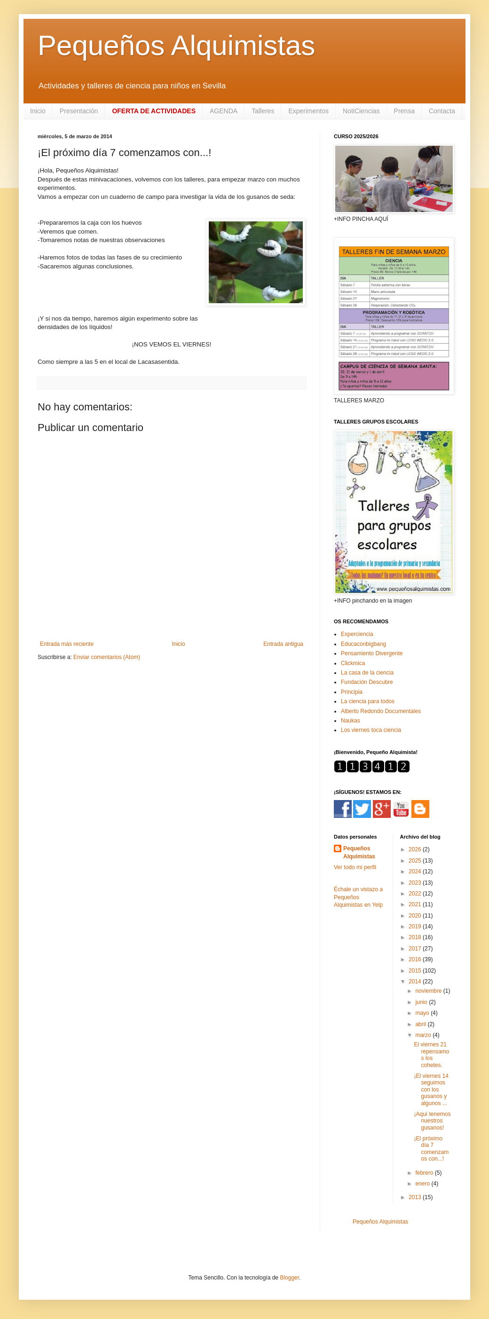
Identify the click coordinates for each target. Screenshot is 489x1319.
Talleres (263, 111)
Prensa (404, 111)
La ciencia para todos (367, 701)
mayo (423, 1013)
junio (422, 1002)
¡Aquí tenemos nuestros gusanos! (432, 1121)
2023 (416, 882)
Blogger (289, 1277)
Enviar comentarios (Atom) (106, 657)
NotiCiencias (361, 111)
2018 (416, 937)
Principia (352, 692)
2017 (416, 948)
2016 (416, 959)
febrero (424, 1173)
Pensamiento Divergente (371, 653)
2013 (416, 1197)
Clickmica (353, 663)
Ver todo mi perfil (355, 867)
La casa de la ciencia (367, 672)
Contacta (442, 111)
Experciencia (357, 634)
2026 (416, 849)
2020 (416, 915)
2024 (416, 871)
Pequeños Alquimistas (176, 45)
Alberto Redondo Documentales (381, 711)
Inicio (38, 111)
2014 (416, 981)
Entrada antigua (283, 644)
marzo (424, 1035)
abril (421, 1024)
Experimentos (308, 111)
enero (423, 1183)
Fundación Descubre (367, 682)
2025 (416, 860)
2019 (416, 926)
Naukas (350, 720)
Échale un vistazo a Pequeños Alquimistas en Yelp (358, 897)
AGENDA (223, 111)
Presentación (79, 111)
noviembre (429, 991)
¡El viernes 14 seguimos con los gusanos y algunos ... (431, 1090)
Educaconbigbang (363, 644)
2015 (416, 970)
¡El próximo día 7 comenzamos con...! (431, 1148)
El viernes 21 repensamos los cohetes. (431, 1054)
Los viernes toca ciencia (371, 730)
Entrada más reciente (67, 644)
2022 (416, 893)
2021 (416, 904)
